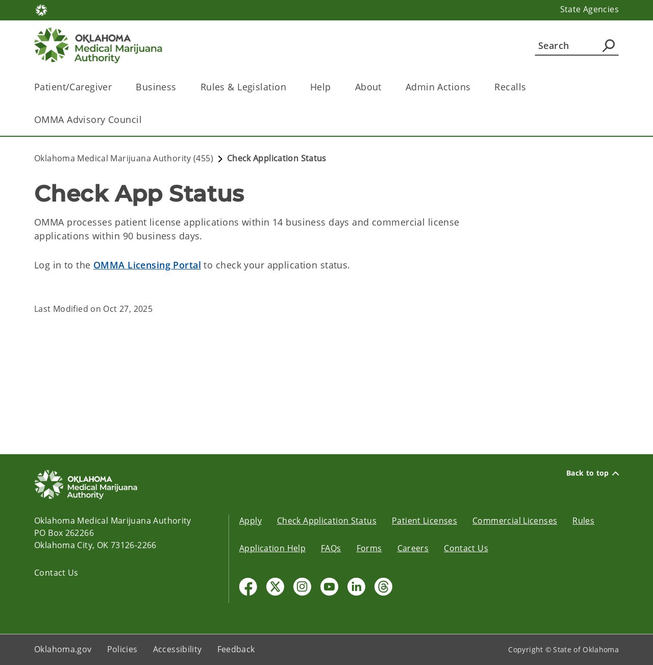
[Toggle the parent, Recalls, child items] (529, 87)
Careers (413, 548)
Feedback (236, 649)
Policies (122, 649)
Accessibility (177, 649)
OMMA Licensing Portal (147, 265)
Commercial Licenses (514, 520)
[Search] (577, 45)
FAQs (331, 548)
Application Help (272, 548)
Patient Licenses (424, 520)
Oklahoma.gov (63, 649)
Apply (250, 520)
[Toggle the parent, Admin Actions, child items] (473, 87)
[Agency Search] (608, 45)
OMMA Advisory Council (88, 119)
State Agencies (589, 9)
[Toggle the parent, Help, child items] (334, 87)
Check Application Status (326, 520)
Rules (583, 520)
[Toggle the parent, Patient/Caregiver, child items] (115, 87)
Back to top (592, 473)
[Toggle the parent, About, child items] (385, 87)
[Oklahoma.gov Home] (41, 9)
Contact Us (56, 572)
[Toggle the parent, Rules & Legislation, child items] (289, 87)
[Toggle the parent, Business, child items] (180, 87)
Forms (369, 548)
